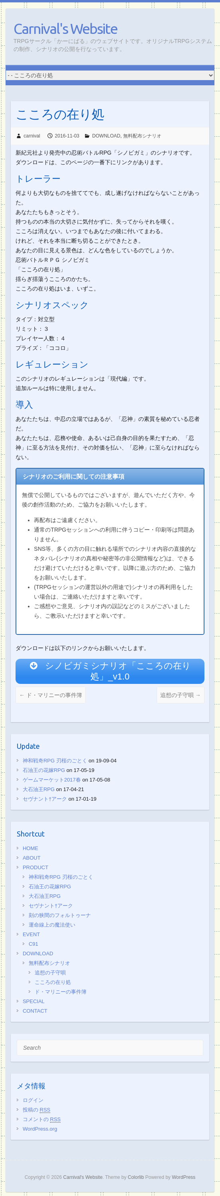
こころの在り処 (53, 982)
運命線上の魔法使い (52, 925)
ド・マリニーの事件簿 (50, 695)
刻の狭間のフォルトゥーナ (60, 915)
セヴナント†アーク (45, 799)
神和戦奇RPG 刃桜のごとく (55, 761)
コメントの (42, 1119)
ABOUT (32, 858)
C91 (33, 944)
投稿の (36, 1110)
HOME (30, 848)
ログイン (33, 1100)
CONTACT (35, 1011)
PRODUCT (35, 867)
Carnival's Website (65, 28)
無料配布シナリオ (142, 136)
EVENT (31, 934)
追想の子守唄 (180, 695)
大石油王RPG (39, 789)
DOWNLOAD (106, 136)
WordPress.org (40, 1129)
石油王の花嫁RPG (44, 770)
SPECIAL (34, 1001)
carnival (32, 136)
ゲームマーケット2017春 (52, 780)
